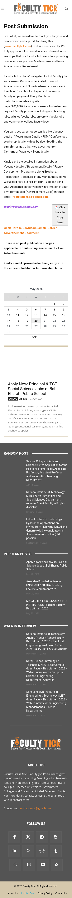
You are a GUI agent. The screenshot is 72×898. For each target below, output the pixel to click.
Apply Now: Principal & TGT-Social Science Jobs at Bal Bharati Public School (33, 389)
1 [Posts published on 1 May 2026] (54, 304)
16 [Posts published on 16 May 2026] (63, 315)
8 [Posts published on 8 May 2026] (54, 309)
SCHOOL (13, 398)
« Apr (34, 336)
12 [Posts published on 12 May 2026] (26, 315)
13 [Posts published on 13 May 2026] (35, 315)
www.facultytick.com (18, 46)
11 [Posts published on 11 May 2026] (17, 315)
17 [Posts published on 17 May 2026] (8, 320)
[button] (64, 8)
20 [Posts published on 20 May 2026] (35, 320)
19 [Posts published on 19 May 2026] (26, 320)
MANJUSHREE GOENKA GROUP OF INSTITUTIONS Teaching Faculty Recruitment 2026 (47, 604)
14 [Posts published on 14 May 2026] (45, 315)
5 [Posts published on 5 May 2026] (27, 309)
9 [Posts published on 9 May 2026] (63, 309)
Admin (23, 398)
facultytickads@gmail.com (35, 808)
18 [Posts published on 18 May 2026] (17, 320)
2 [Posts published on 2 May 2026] (63, 304)
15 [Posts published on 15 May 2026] (54, 315)
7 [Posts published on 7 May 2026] (45, 309)
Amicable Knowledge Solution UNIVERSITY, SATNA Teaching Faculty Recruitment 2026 (44, 585)
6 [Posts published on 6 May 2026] (36, 309)
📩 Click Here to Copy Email (60, 214)
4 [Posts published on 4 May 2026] (17, 309)
